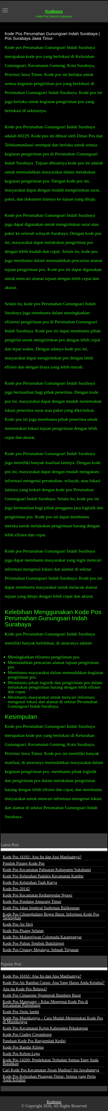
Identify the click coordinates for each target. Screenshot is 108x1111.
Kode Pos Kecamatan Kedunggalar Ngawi (37, 895)
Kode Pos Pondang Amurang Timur (32, 901)
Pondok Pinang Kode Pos (24, 863)
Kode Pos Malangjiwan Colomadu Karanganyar (42, 937)
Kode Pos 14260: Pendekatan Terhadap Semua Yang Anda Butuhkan (51, 1062)
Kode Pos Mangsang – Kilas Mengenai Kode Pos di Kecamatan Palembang (45, 1003)
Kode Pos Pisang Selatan (23, 930)
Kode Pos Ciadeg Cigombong (27, 1034)
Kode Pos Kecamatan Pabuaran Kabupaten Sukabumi (47, 869)
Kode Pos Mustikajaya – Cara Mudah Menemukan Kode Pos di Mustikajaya (53, 1020)
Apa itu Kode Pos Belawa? (25, 989)
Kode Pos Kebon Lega (21, 1053)
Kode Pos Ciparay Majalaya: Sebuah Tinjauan (41, 949)
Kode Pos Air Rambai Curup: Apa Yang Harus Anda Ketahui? (54, 982)
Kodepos (54, 11)
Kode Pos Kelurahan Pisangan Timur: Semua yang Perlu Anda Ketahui (49, 1078)
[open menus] (5, 10)
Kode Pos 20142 (16, 888)
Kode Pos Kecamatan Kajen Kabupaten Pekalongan (45, 1028)
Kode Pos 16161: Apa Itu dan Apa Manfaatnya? (42, 857)
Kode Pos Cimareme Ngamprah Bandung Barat (42, 995)
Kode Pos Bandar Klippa (23, 1047)
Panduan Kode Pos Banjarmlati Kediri (34, 1041)
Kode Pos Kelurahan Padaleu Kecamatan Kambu (43, 876)
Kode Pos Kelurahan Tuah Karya (30, 882)
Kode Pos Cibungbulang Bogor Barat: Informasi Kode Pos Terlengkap (51, 916)
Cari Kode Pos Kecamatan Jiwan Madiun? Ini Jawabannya (51, 1070)
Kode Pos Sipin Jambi (21, 1011)
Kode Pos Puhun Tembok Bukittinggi (33, 943)
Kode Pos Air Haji (18, 924)
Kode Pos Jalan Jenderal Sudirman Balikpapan (41, 908)
